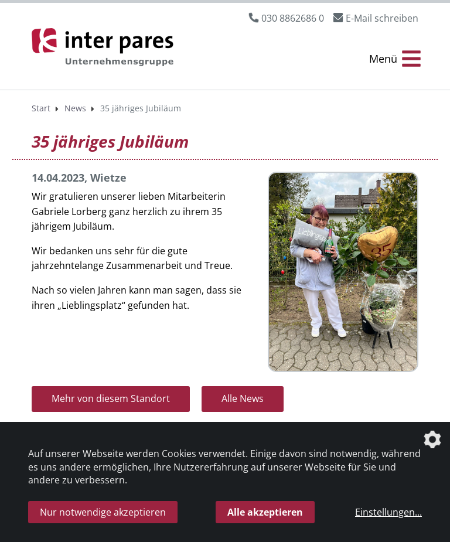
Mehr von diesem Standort (111, 398)
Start (41, 108)
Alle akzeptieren (265, 512)
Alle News (242, 398)
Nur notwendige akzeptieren (103, 512)
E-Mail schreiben (382, 18)
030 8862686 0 (292, 18)
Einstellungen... (388, 512)
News (75, 108)
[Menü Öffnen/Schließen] (394, 59)
